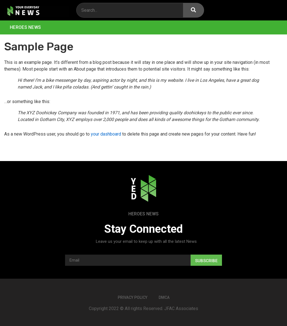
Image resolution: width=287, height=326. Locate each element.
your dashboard (106, 134)
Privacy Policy (132, 297)
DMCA (164, 297)
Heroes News (25, 27)
